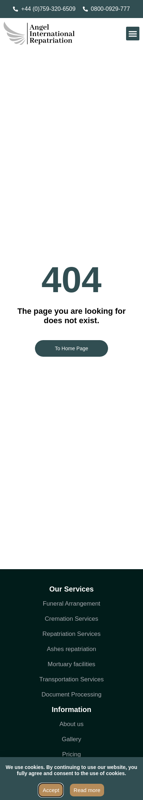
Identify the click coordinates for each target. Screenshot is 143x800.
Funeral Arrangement (71, 603)
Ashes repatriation (71, 649)
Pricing (71, 754)
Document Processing (71, 694)
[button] (133, 33)
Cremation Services (71, 618)
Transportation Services (71, 679)
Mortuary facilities (71, 664)
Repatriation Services (72, 633)
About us (71, 724)
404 (71, 279)
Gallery (71, 739)
